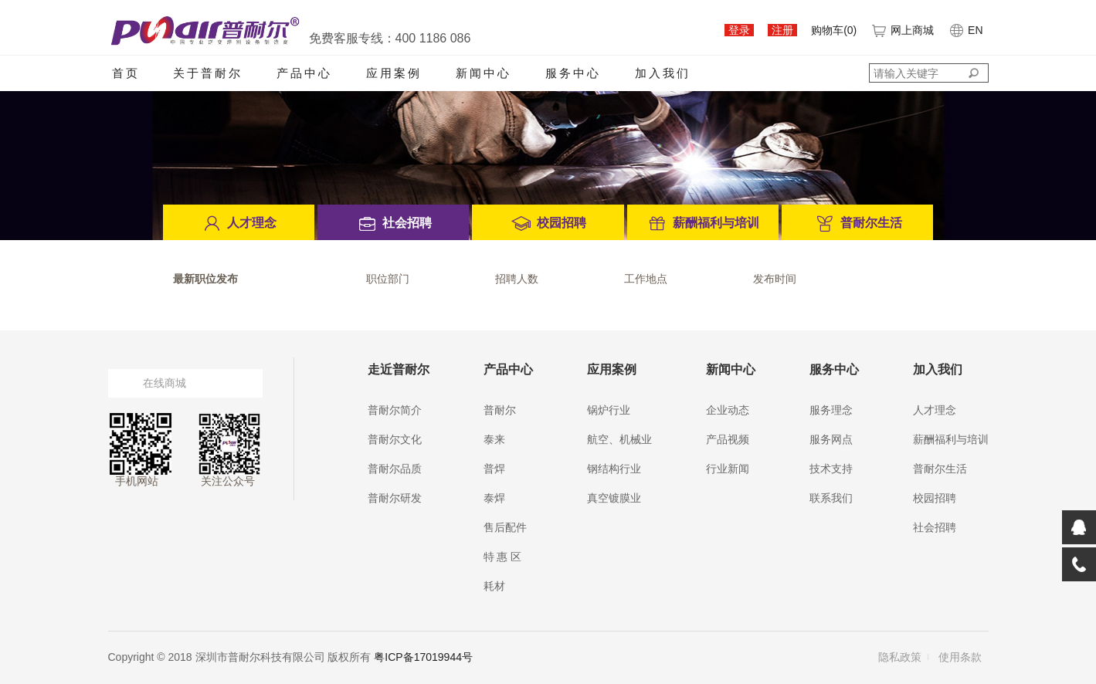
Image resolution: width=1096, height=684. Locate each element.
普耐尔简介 (395, 410)
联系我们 (831, 498)
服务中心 (573, 73)
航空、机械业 (619, 439)
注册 (782, 30)
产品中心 (304, 73)
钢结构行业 (614, 468)
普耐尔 (500, 410)
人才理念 (934, 410)
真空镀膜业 (614, 498)
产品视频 (727, 439)
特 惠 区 (503, 556)
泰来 (494, 439)
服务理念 (831, 410)
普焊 (494, 468)
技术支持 (831, 468)
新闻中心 (483, 73)
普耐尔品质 (395, 468)
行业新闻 (727, 468)
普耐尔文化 (395, 439)
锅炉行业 (608, 410)
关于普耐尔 (208, 73)
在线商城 (164, 383)
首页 (126, 73)
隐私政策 (899, 657)
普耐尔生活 (940, 468)
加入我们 (663, 73)
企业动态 (727, 410)
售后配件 (505, 527)
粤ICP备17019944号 (423, 657)
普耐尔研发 (395, 498)
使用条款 (960, 657)
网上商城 (902, 30)
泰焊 (494, 498)
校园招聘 (934, 498)
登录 (739, 30)
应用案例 (394, 73)
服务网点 (831, 439)
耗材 (494, 586)
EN (965, 30)
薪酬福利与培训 (951, 439)
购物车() (834, 30)
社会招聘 (934, 527)
